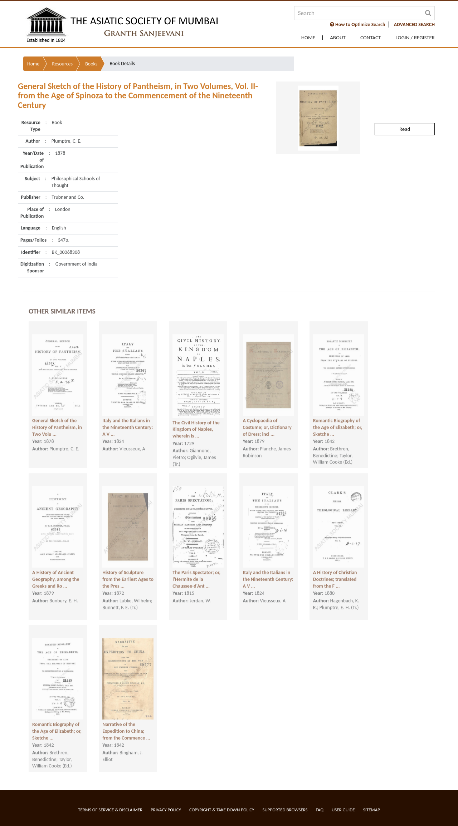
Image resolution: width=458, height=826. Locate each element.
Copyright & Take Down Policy (221, 809)
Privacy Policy (166, 809)
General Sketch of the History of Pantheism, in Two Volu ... (57, 420)
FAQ (319, 809)
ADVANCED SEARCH (414, 24)
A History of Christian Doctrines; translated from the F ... (335, 572)
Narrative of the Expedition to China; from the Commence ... (126, 723)
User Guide (343, 809)
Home (308, 37)
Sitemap (371, 809)
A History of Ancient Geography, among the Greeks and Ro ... (55, 572)
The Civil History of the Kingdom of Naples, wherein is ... (195, 422)
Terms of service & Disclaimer (110, 809)
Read (404, 109)
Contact (370, 37)
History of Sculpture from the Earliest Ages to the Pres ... (128, 572)
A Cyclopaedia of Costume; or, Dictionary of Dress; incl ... (267, 420)
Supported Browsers (285, 809)
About (338, 37)
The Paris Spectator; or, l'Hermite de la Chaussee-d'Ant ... (196, 572)
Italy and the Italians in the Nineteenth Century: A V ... (127, 420)
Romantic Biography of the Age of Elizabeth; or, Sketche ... (337, 420)
